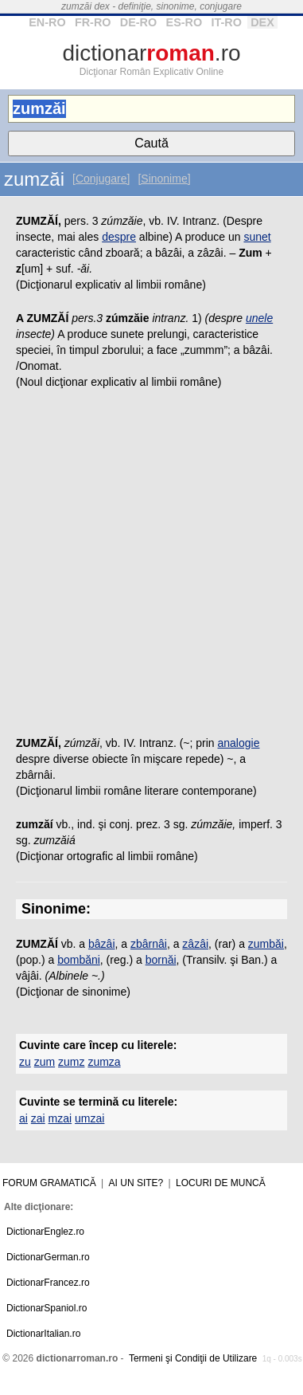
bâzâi (101, 943)
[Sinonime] (164, 178)
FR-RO (93, 22)
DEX (262, 22)
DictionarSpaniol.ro (46, 1308)
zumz (71, 1061)
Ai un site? (136, 1183)
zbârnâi (148, 943)
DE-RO (138, 22)
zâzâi (195, 943)
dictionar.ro (151, 53)
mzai (60, 1118)
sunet (256, 236)
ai (23, 1118)
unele (259, 318)
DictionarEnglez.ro (45, 1231)
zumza (103, 1061)
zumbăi (266, 943)
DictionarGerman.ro (48, 1257)
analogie (239, 743)
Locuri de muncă (221, 1183)
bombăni (78, 959)
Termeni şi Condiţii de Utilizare (193, 1358)
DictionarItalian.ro (43, 1333)
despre (119, 236)
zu (25, 1061)
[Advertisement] (151, 567)
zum (44, 1061)
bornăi (161, 959)
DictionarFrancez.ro (48, 1282)
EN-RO (47, 22)
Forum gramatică (49, 1183)
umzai (89, 1118)
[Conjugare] (101, 178)
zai (38, 1118)
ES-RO (184, 22)
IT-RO (226, 22)
